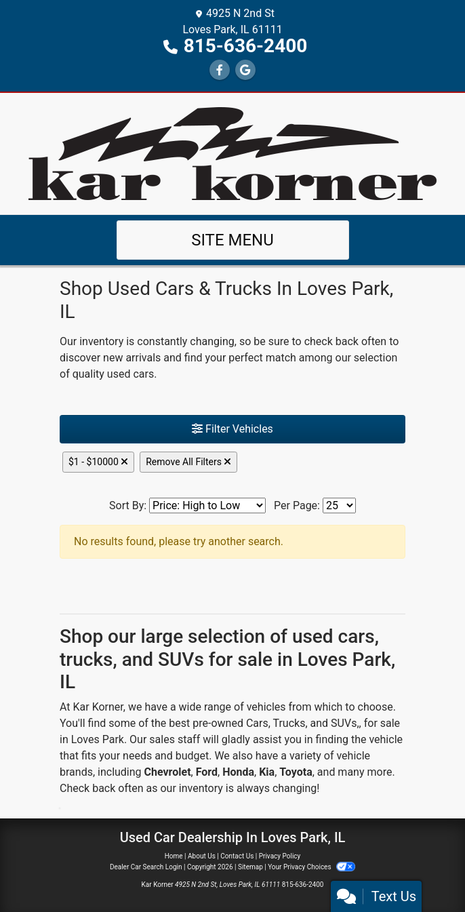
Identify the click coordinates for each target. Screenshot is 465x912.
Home (174, 856)
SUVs (344, 723)
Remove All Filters (188, 461)
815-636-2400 (246, 46)
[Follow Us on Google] (245, 70)
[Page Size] (339, 505)
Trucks (288, 723)
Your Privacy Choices (311, 867)
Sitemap (250, 867)
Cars (257, 723)
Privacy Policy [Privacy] (280, 856)
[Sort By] (207, 505)
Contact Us (237, 856)
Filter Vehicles (232, 428)
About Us (202, 856)
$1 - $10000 (98, 461)
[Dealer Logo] (232, 152)
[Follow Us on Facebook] (219, 70)
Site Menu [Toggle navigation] (232, 240)
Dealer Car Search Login (146, 867)
